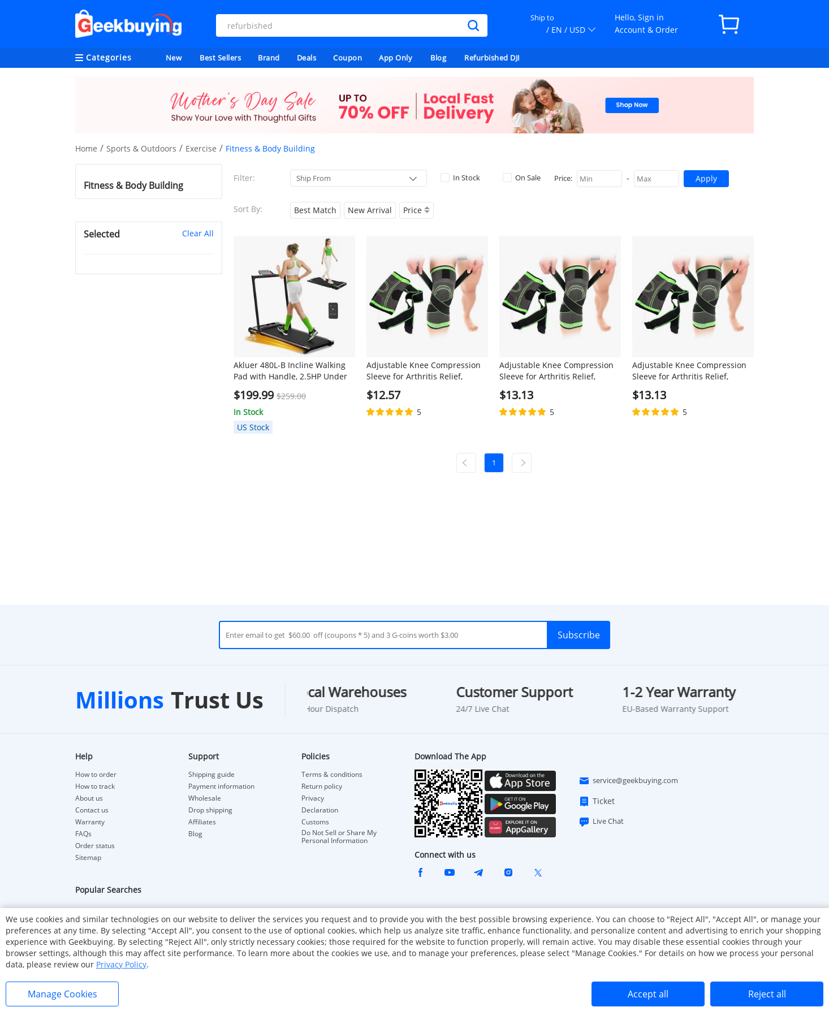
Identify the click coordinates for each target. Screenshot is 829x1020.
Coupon (347, 58)
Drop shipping (210, 810)
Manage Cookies (62, 994)
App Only (395, 58)
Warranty (90, 822)
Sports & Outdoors (141, 148)
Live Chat (601, 821)
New (174, 58)
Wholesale (204, 798)
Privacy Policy (121, 964)
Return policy (321, 786)
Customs (315, 822)
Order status (95, 846)
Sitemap (88, 857)
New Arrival (370, 210)
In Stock (460, 177)
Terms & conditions (331, 775)
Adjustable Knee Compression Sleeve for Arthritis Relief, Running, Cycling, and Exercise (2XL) (690, 371)
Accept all (648, 994)
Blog (438, 58)
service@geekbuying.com (628, 780)
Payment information (221, 786)
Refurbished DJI (492, 58)
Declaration (319, 810)
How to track (95, 786)
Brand (269, 58)
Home (86, 148)
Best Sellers (220, 58)
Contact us (92, 810)
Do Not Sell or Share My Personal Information (339, 837)
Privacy (312, 798)
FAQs (83, 834)
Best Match (315, 210)
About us (89, 798)
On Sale (522, 177)
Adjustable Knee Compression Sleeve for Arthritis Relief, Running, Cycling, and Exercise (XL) (557, 371)
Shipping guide (211, 775)
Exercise (201, 148)
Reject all (767, 994)
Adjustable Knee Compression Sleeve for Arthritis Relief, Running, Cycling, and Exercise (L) (424, 371)
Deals (307, 58)
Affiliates (202, 822)
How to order (95, 775)
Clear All (198, 233)
